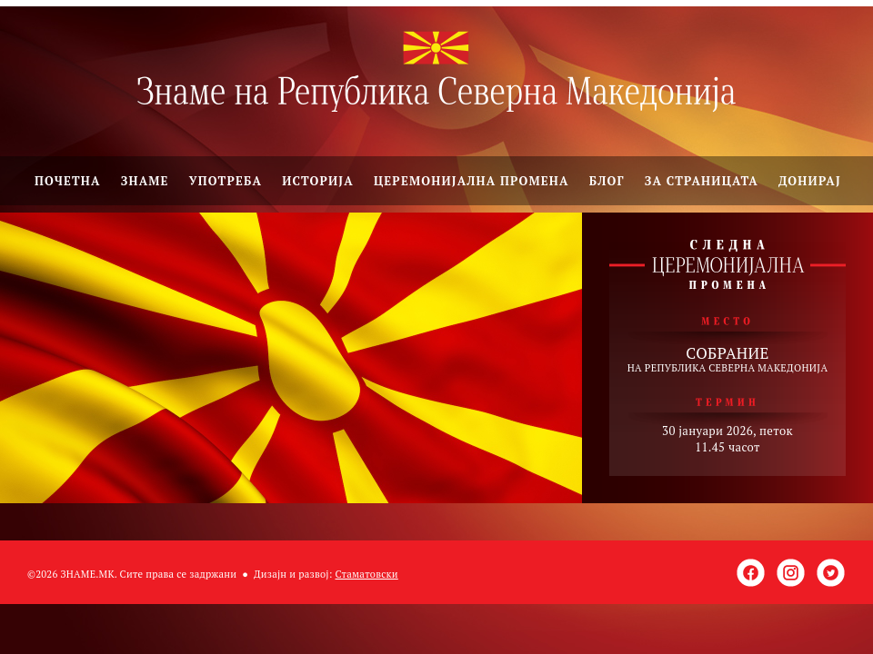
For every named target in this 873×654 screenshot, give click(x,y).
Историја (318, 181)
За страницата (701, 181)
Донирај (809, 181)
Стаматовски (367, 574)
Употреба (226, 181)
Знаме (145, 181)
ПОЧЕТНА (68, 181)
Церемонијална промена (471, 181)
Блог (607, 181)
